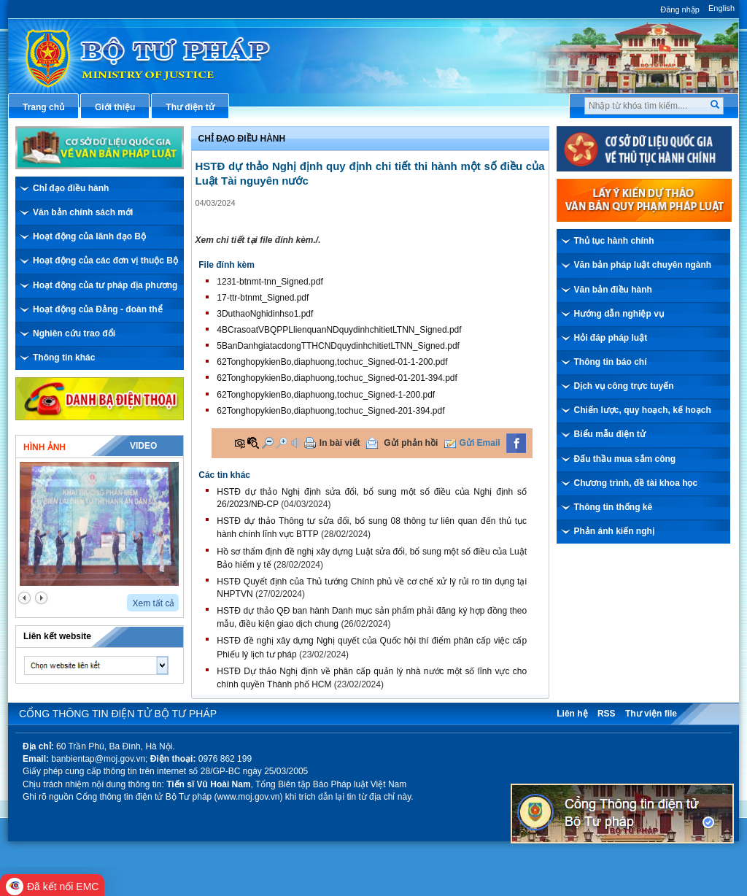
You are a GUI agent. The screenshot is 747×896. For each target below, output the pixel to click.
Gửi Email (480, 443)
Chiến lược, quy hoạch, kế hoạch (642, 410)
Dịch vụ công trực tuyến (624, 386)
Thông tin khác (64, 357)
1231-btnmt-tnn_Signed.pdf (269, 282)
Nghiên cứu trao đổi (74, 333)
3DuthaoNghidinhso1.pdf (265, 314)
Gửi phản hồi (411, 443)
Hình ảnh (44, 447)
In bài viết (340, 443)
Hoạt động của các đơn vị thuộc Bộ (105, 260)
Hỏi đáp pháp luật (611, 338)
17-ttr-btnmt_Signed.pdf (263, 298)
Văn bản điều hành (613, 290)
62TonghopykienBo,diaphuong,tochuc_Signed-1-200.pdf (326, 395)
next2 (41, 598)
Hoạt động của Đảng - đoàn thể (98, 309)
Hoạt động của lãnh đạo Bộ (89, 236)
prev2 (24, 598)
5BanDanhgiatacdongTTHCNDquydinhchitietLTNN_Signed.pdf (338, 346)
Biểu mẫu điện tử (610, 434)
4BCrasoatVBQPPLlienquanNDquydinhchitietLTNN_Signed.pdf (339, 330)
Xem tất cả (153, 603)
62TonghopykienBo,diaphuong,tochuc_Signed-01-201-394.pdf (337, 378)
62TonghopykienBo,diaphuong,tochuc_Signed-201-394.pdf (330, 411)
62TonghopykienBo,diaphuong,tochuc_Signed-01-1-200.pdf (332, 362)
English (721, 8)
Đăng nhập (680, 9)
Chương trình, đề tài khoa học (636, 483)
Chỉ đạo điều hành (71, 188)
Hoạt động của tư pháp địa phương (105, 285)
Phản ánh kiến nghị (614, 531)
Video (143, 446)
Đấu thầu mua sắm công (625, 459)
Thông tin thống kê (613, 507)
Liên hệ (572, 713)
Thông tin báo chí (610, 362)
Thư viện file (651, 713)
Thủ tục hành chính (614, 241)
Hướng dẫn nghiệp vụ (619, 314)
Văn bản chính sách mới (83, 212)
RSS (606, 713)
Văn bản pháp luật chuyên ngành (643, 265)
